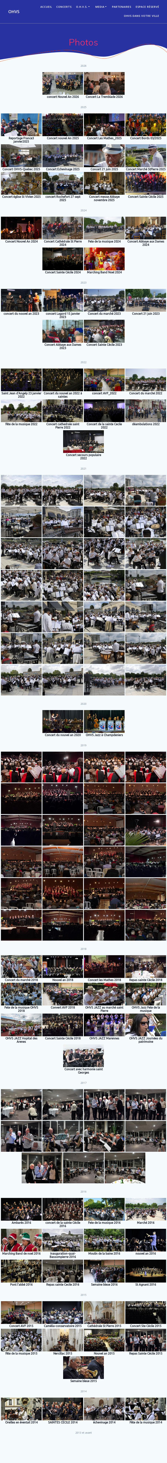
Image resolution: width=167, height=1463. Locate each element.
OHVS (13, 12)
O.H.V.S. (82, 6)
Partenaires (121, 6)
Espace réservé (147, 6)
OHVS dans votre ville (141, 16)
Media (99, 6)
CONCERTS (64, 6)
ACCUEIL (46, 6)
